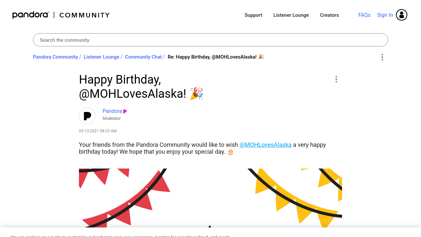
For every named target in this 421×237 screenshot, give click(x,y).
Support (253, 15)
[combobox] (210, 39)
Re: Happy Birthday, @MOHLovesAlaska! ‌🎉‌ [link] (216, 57)
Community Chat (143, 57)
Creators (329, 15)
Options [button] (382, 57)
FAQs (364, 15)
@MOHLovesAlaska (265, 144)
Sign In (385, 15)
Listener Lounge (291, 15)
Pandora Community (61, 15)
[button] (336, 79)
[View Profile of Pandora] (112, 111)
